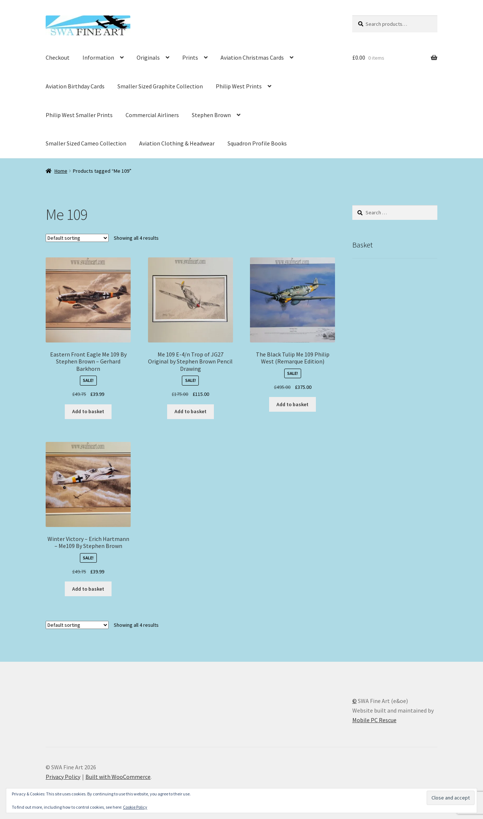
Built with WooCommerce (118, 776)
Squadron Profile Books (257, 143)
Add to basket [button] (88, 411)
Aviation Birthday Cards (75, 86)
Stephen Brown (211, 115)
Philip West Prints (239, 86)
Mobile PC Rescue (374, 720)
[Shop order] (77, 238)
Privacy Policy (63, 776)
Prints (190, 57)
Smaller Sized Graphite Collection (160, 86)
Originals (148, 57)
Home (60, 171)
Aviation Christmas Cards (252, 57)
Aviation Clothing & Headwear (177, 143)
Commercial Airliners (152, 115)
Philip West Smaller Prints (79, 115)
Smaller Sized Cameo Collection (86, 143)
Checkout (58, 57)
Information (98, 57)
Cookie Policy (135, 807)
